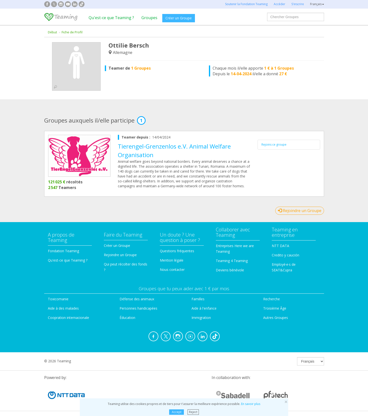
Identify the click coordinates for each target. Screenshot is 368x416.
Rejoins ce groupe (273, 144)
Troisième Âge (274, 308)
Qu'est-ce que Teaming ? (111, 17)
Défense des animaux (137, 299)
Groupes (149, 17)
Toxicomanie (58, 299)
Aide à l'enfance (204, 308)
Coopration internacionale (68, 317)
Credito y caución (285, 255)
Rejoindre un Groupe (299, 210)
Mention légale (171, 260)
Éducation (127, 317)
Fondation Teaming (63, 251)
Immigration (201, 317)
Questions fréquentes (177, 251)
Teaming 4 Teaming (232, 260)
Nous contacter (172, 269)
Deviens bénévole (230, 270)
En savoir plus (250, 404)
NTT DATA (280, 245)
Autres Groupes (275, 317)
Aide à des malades (63, 308)
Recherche (271, 299)
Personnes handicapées (138, 308)
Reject (193, 412)
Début (52, 32)
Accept (176, 412)
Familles (197, 299)
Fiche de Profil (72, 32)
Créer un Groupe (178, 18)
